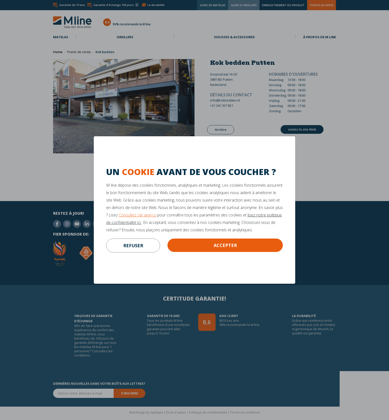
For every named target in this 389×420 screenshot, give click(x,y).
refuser (133, 245)
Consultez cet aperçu (137, 215)
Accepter (225, 245)
